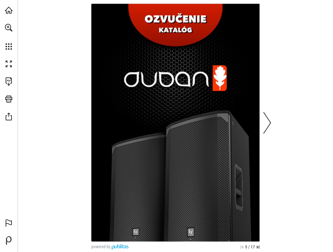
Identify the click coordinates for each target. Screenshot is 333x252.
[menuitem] (9, 36)
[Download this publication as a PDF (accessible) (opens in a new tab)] (9, 81)
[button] (9, 27)
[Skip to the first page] (242, 247)
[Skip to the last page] (258, 247)
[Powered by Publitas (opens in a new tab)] (9, 240)
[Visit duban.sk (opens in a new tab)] (9, 10)
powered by (100, 246)
